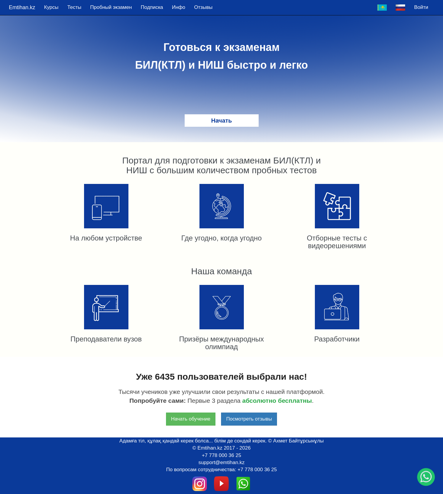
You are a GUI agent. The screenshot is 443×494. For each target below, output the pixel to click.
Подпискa (152, 7)
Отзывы (203, 7)
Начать (221, 120)
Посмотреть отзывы (249, 419)
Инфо (178, 7)
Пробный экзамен (111, 7)
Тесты (74, 7)
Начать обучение (190, 419)
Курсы (51, 7)
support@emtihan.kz (221, 462)
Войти (421, 7)
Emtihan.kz (22, 7)
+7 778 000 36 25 (221, 455)
